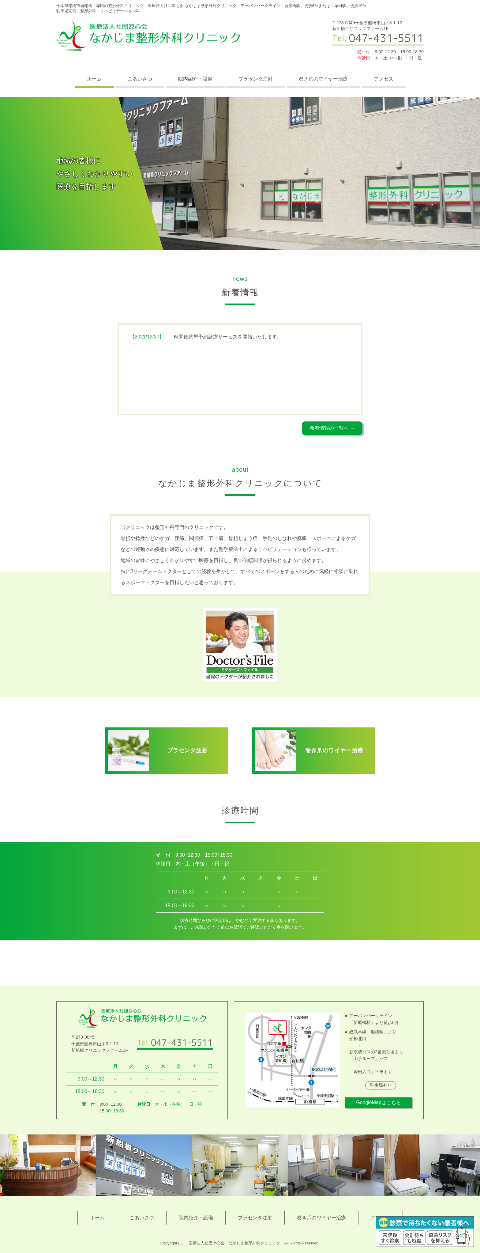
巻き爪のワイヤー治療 (323, 78)
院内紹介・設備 (195, 78)
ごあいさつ (140, 78)
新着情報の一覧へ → (332, 428)
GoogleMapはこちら (378, 1102)
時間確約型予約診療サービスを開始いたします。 (206, 337)
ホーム (94, 78)
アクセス (383, 78)
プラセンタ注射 (255, 78)
